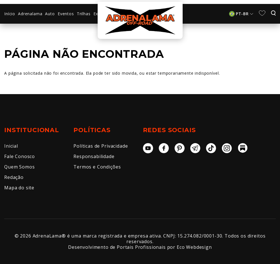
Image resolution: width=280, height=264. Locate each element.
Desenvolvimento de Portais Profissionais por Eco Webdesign (140, 247)
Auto (50, 13)
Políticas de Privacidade (100, 146)
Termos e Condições (97, 167)
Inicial (11, 146)
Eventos (66, 13)
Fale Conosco (19, 156)
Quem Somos (19, 167)
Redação (14, 177)
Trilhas (84, 13)
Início (9, 13)
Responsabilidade (93, 156)
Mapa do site (19, 188)
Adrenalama (30, 13)
